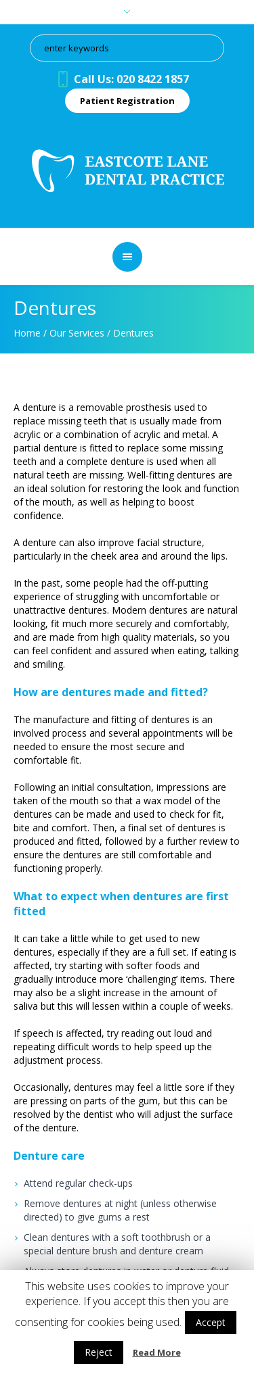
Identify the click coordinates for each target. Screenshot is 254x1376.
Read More (157, 1352)
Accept (211, 1322)
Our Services (76, 332)
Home (27, 332)
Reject (98, 1352)
